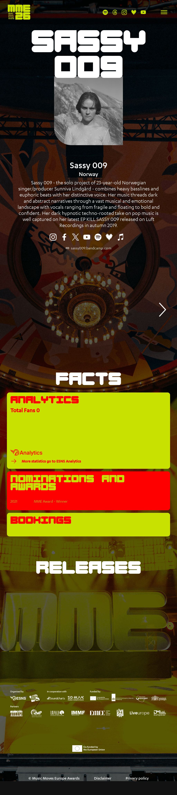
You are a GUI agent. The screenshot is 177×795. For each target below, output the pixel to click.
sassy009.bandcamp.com (91, 248)
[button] (162, 309)
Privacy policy (137, 778)
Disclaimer (102, 778)
